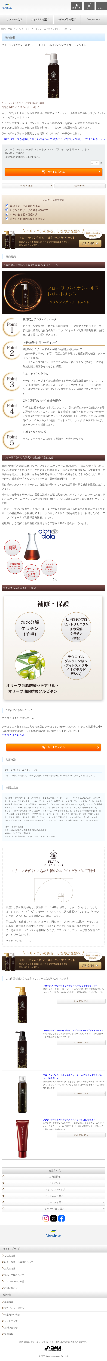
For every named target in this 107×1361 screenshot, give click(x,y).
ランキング (55, 1183)
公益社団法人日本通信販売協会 (63, 1342)
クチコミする (81, 186)
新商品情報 (55, 1176)
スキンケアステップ (55, 1189)
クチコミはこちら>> (13, 735)
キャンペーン (93, 19)
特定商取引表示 (12, 1314)
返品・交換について (14, 1275)
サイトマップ (11, 1321)
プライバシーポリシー (15, 1308)
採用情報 (8, 1334)
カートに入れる (56, 747)
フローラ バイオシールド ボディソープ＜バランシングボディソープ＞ (73, 1030)
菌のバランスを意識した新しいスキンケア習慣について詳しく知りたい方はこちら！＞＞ (54, 139)
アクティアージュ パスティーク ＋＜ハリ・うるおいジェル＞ (69, 1120)
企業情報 (8, 1301)
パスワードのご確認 (14, 1281)
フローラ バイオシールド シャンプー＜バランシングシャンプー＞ (71, 986)
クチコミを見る (28, 186)
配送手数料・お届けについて (18, 1262)
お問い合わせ (11, 1288)
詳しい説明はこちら (81, 1001)
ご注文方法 (9, 1255)
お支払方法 (9, 1268)
